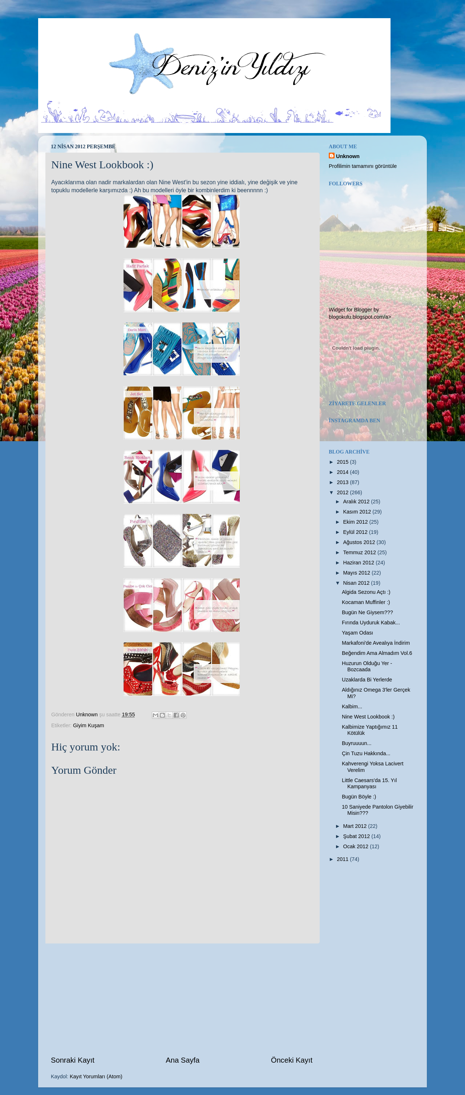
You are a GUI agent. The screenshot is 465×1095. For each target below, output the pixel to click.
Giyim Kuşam (88, 725)
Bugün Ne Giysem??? (367, 612)
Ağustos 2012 (360, 542)
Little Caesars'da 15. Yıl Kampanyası (369, 783)
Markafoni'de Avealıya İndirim (376, 643)
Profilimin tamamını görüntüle (363, 166)
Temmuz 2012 (360, 552)
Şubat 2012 (357, 836)
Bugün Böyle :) (359, 797)
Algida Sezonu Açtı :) (366, 592)
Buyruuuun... (357, 743)
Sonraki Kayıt (72, 1060)
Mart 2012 (355, 826)
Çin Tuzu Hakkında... (366, 753)
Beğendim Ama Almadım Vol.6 (377, 653)
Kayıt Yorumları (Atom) (96, 1076)
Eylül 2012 (356, 532)
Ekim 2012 (356, 522)
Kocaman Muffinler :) (366, 602)
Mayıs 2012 (357, 573)
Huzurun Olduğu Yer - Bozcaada (367, 666)
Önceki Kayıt (291, 1060)
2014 (343, 472)
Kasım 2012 (358, 512)
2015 (343, 462)
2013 (343, 482)
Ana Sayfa (182, 1060)
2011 (343, 859)
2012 (343, 492)
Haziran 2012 (359, 562)
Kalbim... (352, 706)
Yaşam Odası (357, 633)
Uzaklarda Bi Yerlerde (367, 680)
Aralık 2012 (357, 501)
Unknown (348, 156)
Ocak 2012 (356, 846)
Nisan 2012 (357, 583)
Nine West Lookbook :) (368, 717)
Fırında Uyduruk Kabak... (371, 622)
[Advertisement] (181, 999)
